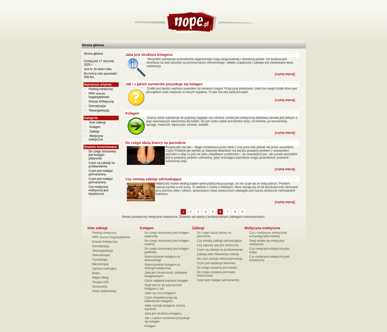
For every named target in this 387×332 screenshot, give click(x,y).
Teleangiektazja (99, 110)
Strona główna (93, 45)
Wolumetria (99, 286)
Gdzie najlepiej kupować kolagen (166, 280)
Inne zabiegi (97, 122)
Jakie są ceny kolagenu (160, 293)
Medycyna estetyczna (96, 137)
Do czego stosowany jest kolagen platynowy (102, 155)
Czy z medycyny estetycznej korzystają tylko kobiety (268, 234)
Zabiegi (94, 131)
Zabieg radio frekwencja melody (218, 254)
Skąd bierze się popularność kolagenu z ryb (163, 286)
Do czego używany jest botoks (217, 267)
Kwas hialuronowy (104, 291)
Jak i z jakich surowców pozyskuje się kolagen (164, 84)
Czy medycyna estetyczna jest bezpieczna (98, 190)
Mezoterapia (100, 264)
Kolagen (95, 127)
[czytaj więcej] (285, 74)
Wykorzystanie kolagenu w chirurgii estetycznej (162, 266)
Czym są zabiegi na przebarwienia (102, 164)
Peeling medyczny (101, 89)
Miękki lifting (100, 277)
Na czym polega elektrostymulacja (219, 258)
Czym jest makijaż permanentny (101, 172)
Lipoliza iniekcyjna (104, 268)
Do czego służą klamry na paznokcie (156, 143)
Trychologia (100, 259)
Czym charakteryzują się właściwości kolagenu (161, 299)
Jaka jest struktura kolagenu (149, 55)
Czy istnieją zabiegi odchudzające (154, 179)
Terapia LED (100, 282)
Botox (96, 273)
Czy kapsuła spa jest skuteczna (217, 245)
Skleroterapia (101, 255)
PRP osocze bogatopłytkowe (99, 95)
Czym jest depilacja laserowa (216, 263)
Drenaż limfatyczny (101, 101)
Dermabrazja (97, 106)
